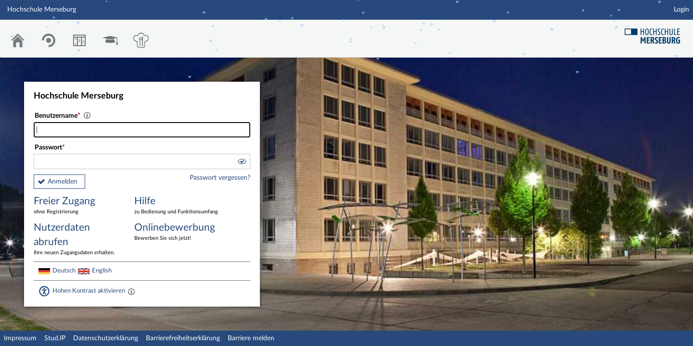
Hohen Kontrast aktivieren (88, 291)
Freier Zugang (77, 206)
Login (681, 9)
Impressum (20, 338)
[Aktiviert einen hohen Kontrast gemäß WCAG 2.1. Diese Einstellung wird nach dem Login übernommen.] (131, 291)
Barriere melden (251, 338)
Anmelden (62, 181)
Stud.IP (54, 338)
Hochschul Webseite (656, 32)
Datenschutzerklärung (105, 338)
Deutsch (64, 270)
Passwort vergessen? (220, 177)
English (102, 270)
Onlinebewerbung (177, 232)
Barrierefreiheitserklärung (183, 338)
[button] (241, 163)
